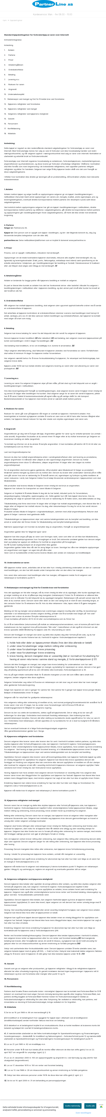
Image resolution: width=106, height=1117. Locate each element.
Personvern (12, 979)
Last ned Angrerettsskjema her (17, 452)
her (31, 447)
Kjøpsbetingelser (15, 20)
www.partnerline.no (77, 240)
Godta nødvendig (72, 1106)
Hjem (5, 20)
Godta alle (90, 1106)
